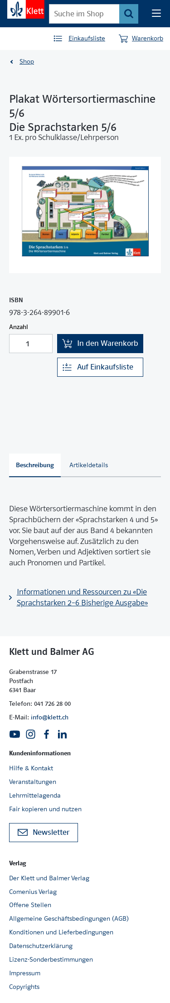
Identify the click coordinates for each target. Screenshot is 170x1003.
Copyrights (24, 987)
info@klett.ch (49, 717)
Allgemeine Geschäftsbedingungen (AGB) (69, 918)
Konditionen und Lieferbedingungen (61, 932)
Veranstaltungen (32, 782)
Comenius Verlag (33, 892)
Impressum (24, 973)
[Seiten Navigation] (156, 13)
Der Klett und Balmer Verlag (49, 878)
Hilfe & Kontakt (31, 768)
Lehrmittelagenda (35, 795)
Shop (26, 61)
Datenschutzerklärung (41, 946)
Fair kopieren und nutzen (45, 809)
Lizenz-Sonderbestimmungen (51, 959)
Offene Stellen (30, 905)
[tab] (35, 465)
